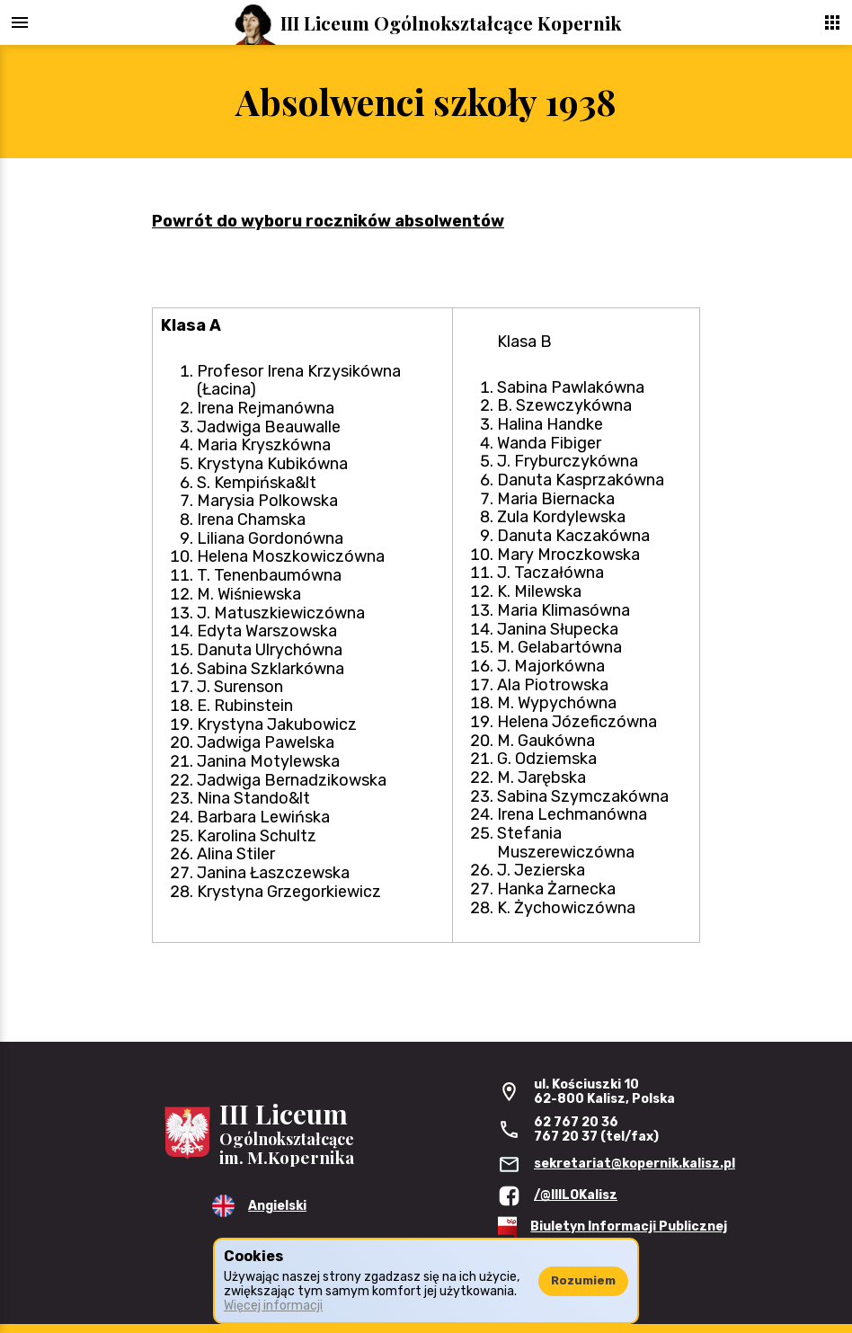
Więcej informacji (273, 1305)
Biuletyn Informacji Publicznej (628, 1226)
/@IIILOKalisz (575, 1195)
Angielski (277, 1205)
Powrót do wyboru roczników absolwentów (328, 221)
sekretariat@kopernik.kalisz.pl (634, 1163)
